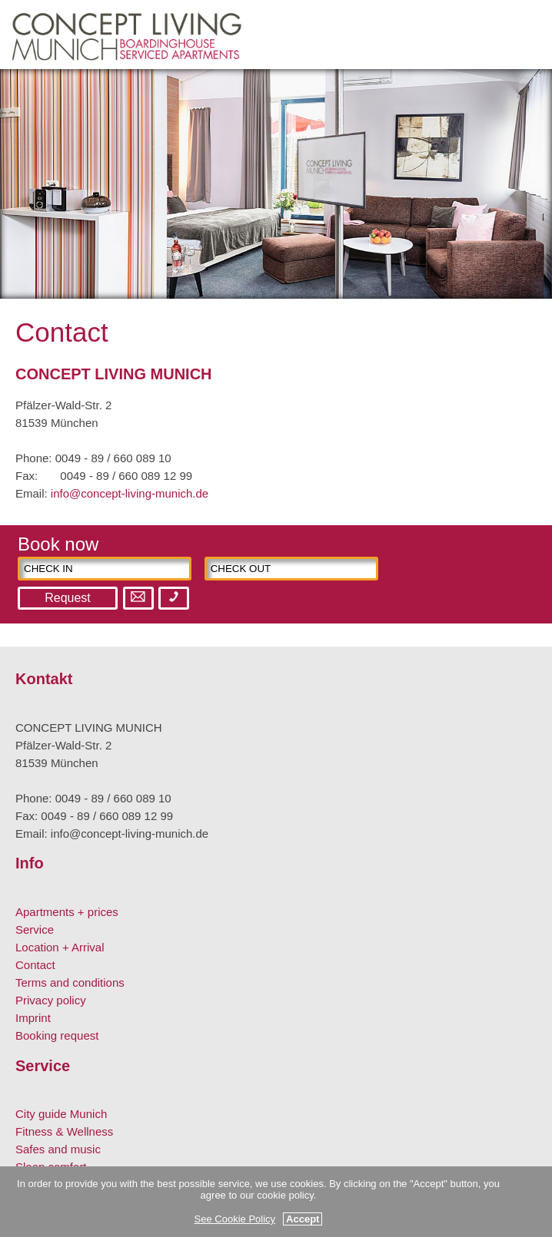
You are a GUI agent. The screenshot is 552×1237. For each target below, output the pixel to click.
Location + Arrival (59, 947)
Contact (35, 964)
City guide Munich (61, 1113)
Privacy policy (50, 1000)
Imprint (33, 1017)
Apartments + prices (66, 911)
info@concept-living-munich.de (129, 493)
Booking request (56, 1035)
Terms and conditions (70, 982)
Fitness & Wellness (64, 1131)
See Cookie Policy (235, 1219)
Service (34, 929)
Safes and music (58, 1149)
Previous (26, 195)
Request (68, 597)
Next (525, 195)
